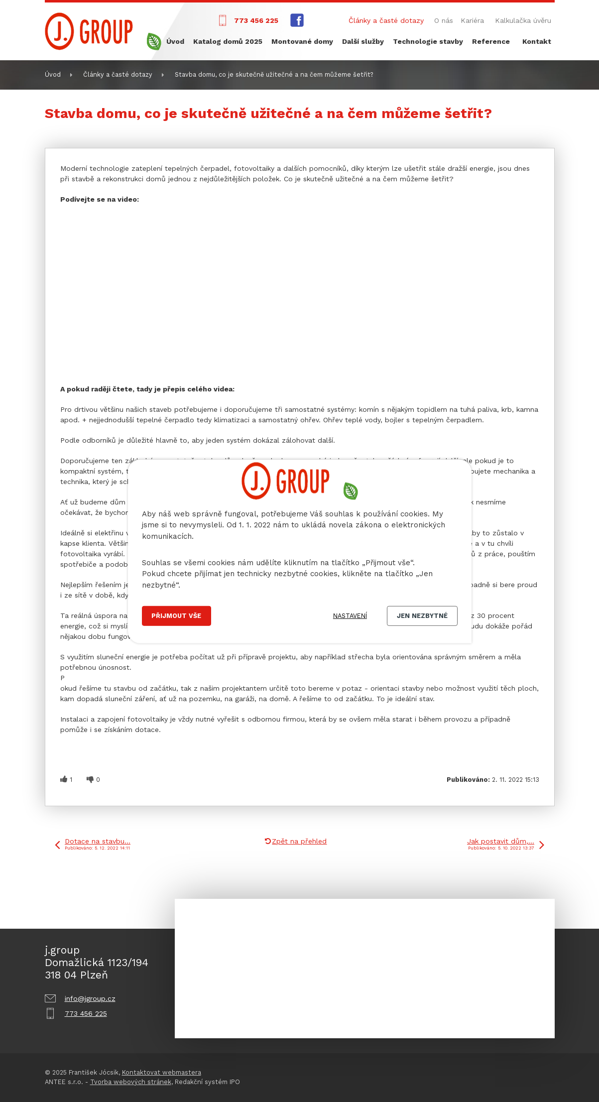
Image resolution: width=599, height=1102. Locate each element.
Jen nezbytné (422, 615)
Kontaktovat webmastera (161, 1072)
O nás (443, 20)
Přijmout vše (176, 615)
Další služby (363, 41)
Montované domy (302, 41)
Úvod (175, 41)
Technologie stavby (428, 41)
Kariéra (472, 20)
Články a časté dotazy (386, 20)
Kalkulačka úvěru (523, 20)
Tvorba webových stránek (130, 1082)
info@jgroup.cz (90, 998)
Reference (491, 41)
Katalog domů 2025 (227, 41)
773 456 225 (256, 20)
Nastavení (350, 615)
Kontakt (536, 41)
